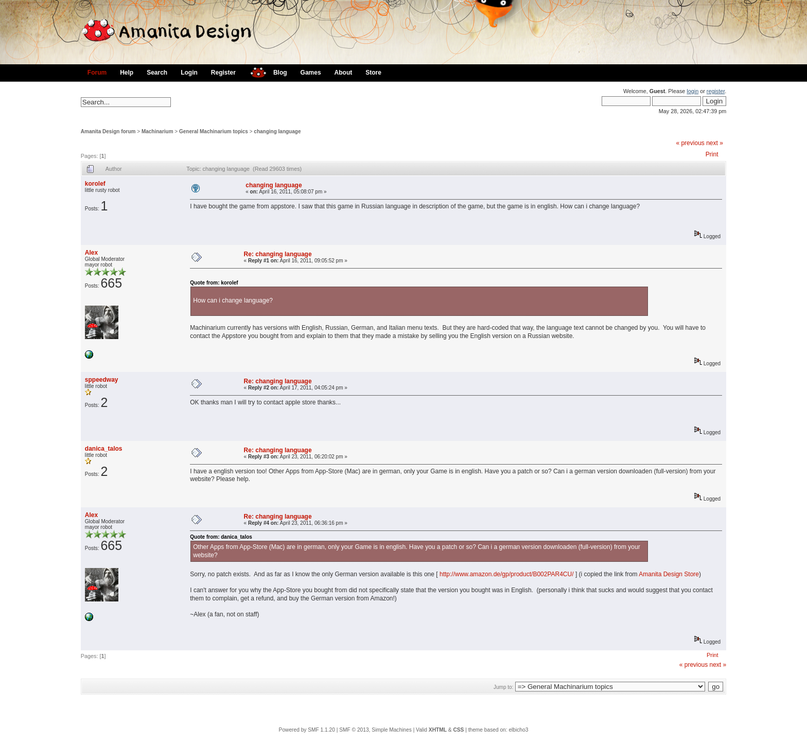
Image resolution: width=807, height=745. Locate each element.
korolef (95, 183)
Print (712, 154)
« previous (690, 143)
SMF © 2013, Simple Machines (375, 730)
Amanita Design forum (108, 131)
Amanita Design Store (669, 574)
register (716, 91)
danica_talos (103, 448)
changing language (277, 131)
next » (714, 143)
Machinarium (157, 131)
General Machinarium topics (213, 131)
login (692, 91)
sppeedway (101, 379)
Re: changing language (278, 254)
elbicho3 (518, 730)
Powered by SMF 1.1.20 (307, 730)
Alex (91, 252)
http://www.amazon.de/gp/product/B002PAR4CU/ (507, 574)
